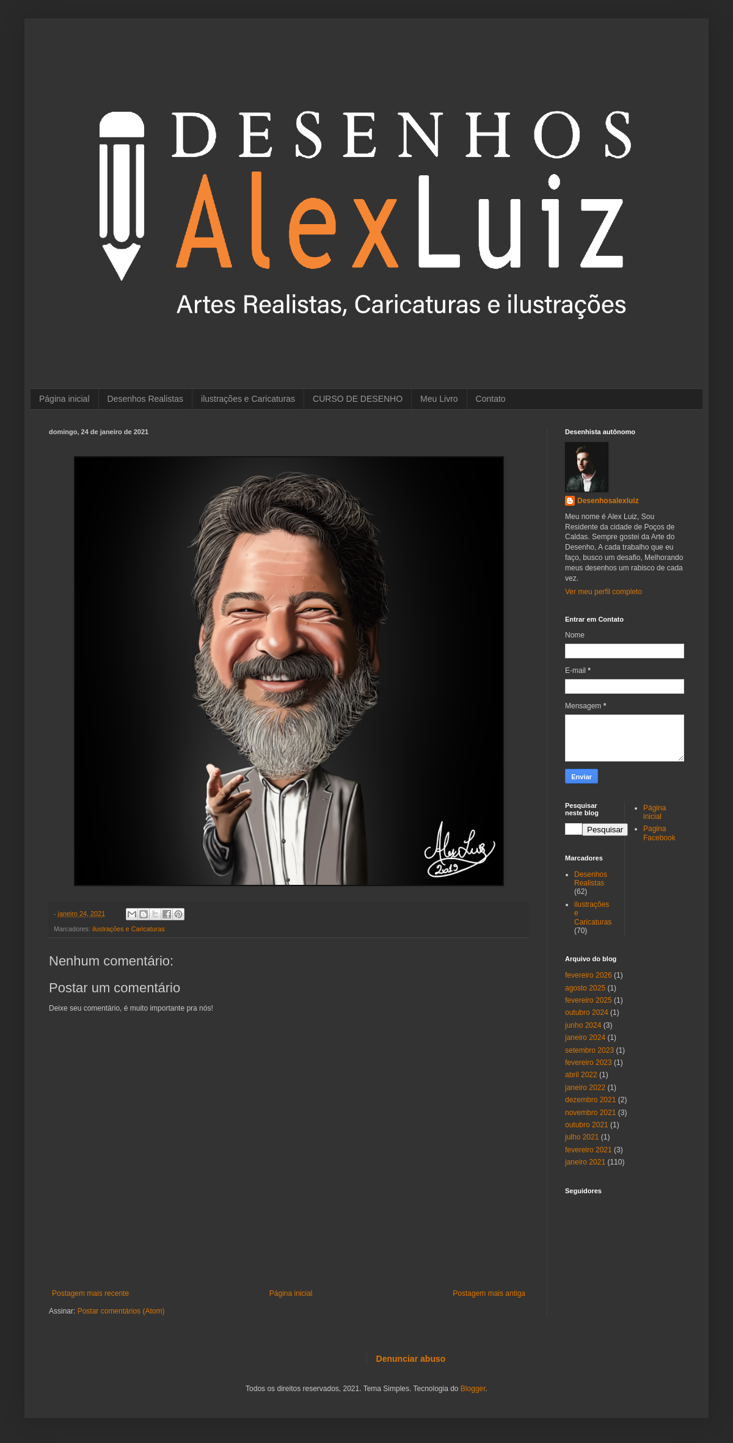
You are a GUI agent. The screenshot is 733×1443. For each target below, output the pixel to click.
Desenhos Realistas (146, 399)
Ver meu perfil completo (603, 591)
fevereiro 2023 (588, 1062)
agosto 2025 (585, 988)
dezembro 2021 (590, 1100)
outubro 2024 (586, 1012)
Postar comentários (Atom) (121, 1311)
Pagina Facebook (659, 832)
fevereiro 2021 (588, 1150)
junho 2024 (583, 1025)
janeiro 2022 (585, 1087)
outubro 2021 (586, 1125)
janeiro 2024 (585, 1037)
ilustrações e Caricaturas (248, 399)
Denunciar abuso (411, 1359)
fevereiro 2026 (588, 975)
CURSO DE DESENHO (358, 399)
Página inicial (64, 399)
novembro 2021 (590, 1112)
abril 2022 (581, 1074)
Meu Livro (439, 399)
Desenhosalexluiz (608, 500)
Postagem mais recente (90, 1293)
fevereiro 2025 (588, 1000)
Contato (491, 399)
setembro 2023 (589, 1050)
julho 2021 (582, 1137)
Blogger (473, 1388)
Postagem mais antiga (489, 1293)
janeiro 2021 (585, 1162)
